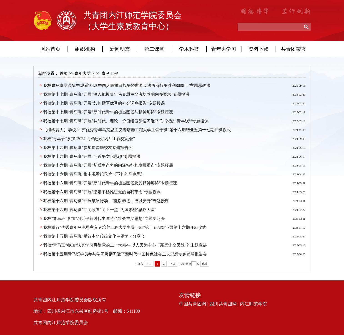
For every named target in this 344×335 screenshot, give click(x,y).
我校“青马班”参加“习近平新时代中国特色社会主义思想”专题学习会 (104, 218)
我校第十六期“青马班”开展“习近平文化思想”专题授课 (92, 156)
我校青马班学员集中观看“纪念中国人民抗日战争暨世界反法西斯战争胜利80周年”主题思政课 (127, 85)
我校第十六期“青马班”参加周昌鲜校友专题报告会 (88, 147)
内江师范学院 (253, 303)
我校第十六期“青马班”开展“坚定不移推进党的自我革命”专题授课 (102, 192)
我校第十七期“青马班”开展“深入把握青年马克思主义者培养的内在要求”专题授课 (116, 94)
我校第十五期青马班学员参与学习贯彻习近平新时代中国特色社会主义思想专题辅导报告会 (125, 254)
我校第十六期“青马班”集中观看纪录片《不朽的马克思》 (94, 174)
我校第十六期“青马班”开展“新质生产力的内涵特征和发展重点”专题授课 (108, 165)
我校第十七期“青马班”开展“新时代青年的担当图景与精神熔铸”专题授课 (108, 112)
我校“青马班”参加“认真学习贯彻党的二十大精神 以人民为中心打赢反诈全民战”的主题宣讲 (125, 245)
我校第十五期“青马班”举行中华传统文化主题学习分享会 (94, 236)
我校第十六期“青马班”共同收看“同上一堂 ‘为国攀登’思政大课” (99, 209)
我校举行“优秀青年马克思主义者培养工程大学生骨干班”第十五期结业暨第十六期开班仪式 (124, 227)
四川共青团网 (223, 303)
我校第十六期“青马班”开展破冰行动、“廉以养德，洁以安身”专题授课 (106, 201)
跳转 (204, 263)
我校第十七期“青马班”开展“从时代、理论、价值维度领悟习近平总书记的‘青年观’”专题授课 (126, 121)
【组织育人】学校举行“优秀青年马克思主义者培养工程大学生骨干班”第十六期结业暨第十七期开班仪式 (137, 130)
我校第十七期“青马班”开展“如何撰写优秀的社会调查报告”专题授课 (104, 103)
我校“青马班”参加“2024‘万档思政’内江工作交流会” (89, 138)
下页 (172, 263)
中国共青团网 (192, 303)
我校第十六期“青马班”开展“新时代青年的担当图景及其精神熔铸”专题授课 (110, 183)
